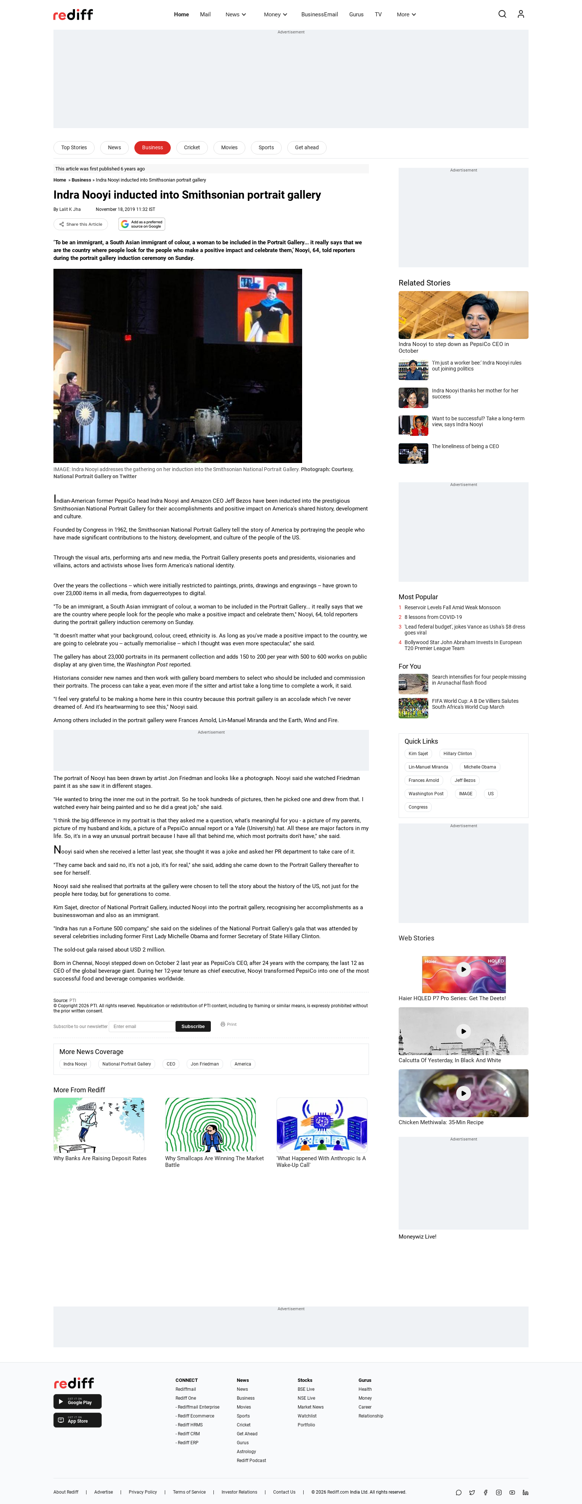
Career (365, 1407)
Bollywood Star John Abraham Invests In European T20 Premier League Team (463, 645)
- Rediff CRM (188, 1433)
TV (378, 14)
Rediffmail (186, 1389)
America (243, 1064)
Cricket (192, 147)
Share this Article (80, 224)
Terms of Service (189, 1492)
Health (365, 1389)
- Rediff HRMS (189, 1425)
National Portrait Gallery (126, 1064)
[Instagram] (499, 1493)
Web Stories (416, 938)
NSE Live (306, 1398)
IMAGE (466, 793)
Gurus (356, 14)
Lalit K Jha (70, 209)
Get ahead (307, 147)
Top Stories (74, 147)
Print (228, 1024)
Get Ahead (247, 1433)
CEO (171, 1064)
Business (152, 147)
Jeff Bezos (465, 780)
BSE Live (306, 1389)
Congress (418, 807)
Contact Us (284, 1492)
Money (275, 14)
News (236, 14)
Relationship (371, 1416)
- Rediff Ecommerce (195, 1416)
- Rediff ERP (187, 1442)
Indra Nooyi (75, 1064)
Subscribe (193, 1026)
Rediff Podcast (251, 1460)
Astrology (246, 1451)
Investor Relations (239, 1492)
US (491, 793)
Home (181, 14)
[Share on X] (472, 1493)
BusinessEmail (319, 14)
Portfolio (306, 1425)
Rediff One (186, 1398)
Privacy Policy (143, 1492)
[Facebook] (485, 1493)
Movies (229, 147)
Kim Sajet (418, 753)
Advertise (103, 1492)
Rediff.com (338, 1492)
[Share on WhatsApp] (459, 1493)
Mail (205, 14)
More (406, 14)
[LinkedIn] (526, 1493)
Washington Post (426, 793)
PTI (72, 1000)
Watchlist (307, 1416)
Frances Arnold (424, 780)
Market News (311, 1407)
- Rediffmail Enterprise (197, 1407)
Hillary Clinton (458, 753)
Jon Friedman (205, 1064)
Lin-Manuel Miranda (428, 767)
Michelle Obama (480, 767)
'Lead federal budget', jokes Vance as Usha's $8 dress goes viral (465, 630)
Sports (266, 147)
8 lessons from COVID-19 (433, 617)
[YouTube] (512, 1493)
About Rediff (65, 1492)
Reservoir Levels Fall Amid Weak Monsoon (453, 607)
